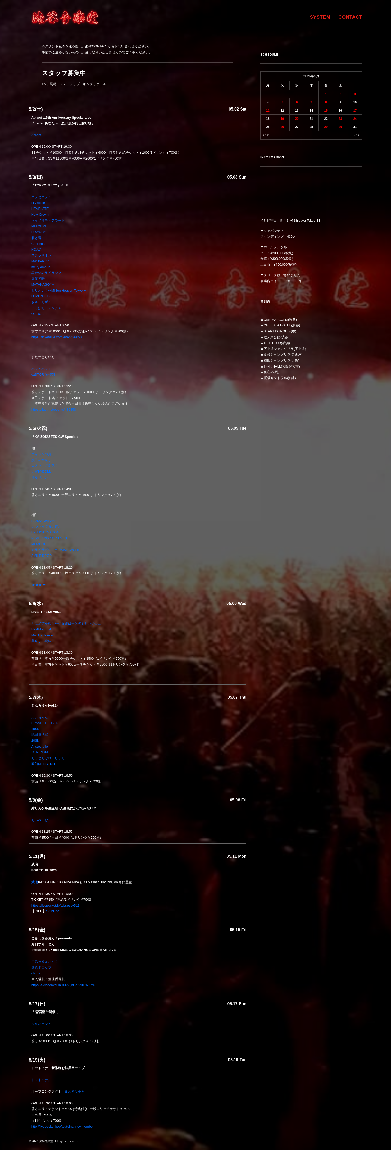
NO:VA (36, 249)
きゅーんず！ (41, 302)
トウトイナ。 (41, 1080)
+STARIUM (39, 752)
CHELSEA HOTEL (277, 325)
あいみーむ (39, 820)
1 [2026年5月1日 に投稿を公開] (326, 94)
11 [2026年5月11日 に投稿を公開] (267, 110)
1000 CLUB (272, 343)
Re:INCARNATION (45, 532)
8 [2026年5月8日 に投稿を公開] (326, 102)
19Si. (35, 729)
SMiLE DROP (41, 556)
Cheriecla (38, 244)
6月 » (357, 135)
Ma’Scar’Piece (42, 635)
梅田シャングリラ (277, 360)
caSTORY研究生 (43, 374)
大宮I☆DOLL (41, 471)
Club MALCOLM (276, 320)
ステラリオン (41, 255)
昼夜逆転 (38, 279)
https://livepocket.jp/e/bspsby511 (55, 905)
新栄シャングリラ (277, 354)
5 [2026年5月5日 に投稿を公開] (282, 102)
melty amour (40, 267)
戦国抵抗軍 (39, 735)
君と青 (36, 238)
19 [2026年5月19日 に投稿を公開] (282, 119)
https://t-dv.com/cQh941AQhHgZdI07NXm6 (63, 985)
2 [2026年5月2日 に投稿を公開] (340, 94)
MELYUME (39, 226)
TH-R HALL (272, 366)
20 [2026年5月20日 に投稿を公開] (296, 119)
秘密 (267, 372)
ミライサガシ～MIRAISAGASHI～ (56, 550)
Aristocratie (39, 746)
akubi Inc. (53, 911)
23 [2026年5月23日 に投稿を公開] (340, 119)
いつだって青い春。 (46, 526)
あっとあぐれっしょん (48, 758)
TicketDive (39, 585)
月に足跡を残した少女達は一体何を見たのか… (66, 624)
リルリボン (39, 477)
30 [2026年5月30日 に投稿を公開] (340, 127)
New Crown (40, 214)
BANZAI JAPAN (43, 521)
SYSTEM (320, 17)
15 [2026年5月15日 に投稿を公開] (326, 110)
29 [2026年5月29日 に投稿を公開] (326, 127)
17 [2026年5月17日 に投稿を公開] (355, 110)
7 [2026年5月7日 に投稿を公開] (311, 102)
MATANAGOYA (42, 284)
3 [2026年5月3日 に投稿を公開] (355, 94)
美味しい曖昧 (41, 641)
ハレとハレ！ (41, 197)
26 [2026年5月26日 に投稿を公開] (282, 127)
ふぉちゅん (39, 717)
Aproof (36, 135)
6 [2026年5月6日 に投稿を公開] (297, 102)
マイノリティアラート (48, 220)
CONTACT (350, 17)
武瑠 (34, 882)
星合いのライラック (46, 273)
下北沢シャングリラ (279, 349)
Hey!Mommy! (41, 629)
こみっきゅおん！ (44, 962)
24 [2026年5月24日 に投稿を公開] (355, 119)
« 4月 (266, 135)
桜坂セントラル (275, 378)
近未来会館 (272, 337)
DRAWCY (38, 232)
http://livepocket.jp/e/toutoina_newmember (62, 1126)
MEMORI (38, 544)
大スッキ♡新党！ (44, 466)
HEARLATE (40, 209)
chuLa (35, 973)
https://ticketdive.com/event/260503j (57, 337)
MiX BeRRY (40, 261)
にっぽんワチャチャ (46, 308)
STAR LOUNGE (275, 331)
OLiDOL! (37, 314)
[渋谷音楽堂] (65, 17)
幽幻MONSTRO (43, 764)
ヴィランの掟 (41, 454)
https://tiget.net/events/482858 (53, 409)
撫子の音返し (41, 460)
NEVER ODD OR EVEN (49, 538)
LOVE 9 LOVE (42, 296)
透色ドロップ (41, 967)
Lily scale (38, 203)
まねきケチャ (75, 1091)
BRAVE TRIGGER (45, 723)
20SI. (35, 740)
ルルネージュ (41, 1024)
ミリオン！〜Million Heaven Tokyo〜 (58, 290)
